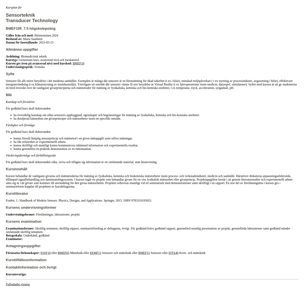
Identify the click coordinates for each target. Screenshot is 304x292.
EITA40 (173, 253)
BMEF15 (144, 253)
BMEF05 (63, 253)
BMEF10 (78, 63)
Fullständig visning (18, 284)
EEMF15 (95, 253)
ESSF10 (46, 253)
